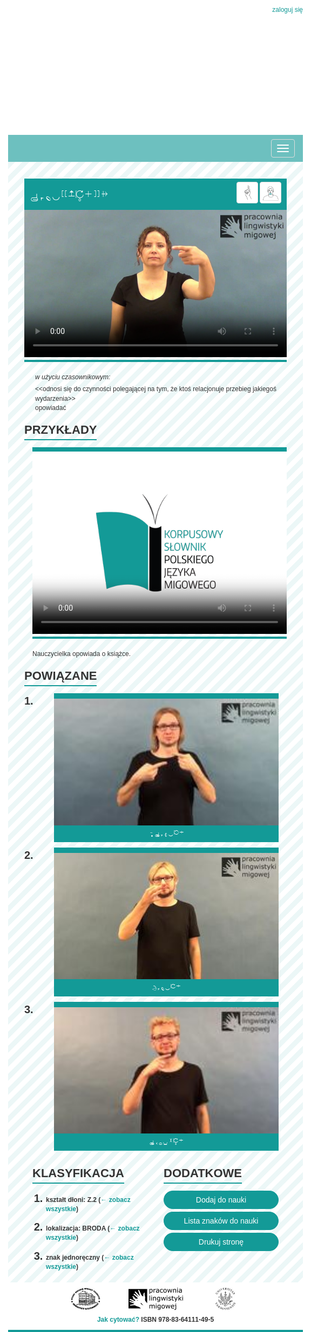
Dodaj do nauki (221, 1200)
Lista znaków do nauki (221, 1221)
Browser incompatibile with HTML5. (155, 283)
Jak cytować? (118, 1319)
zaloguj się (287, 9)
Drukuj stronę (221, 1242)
